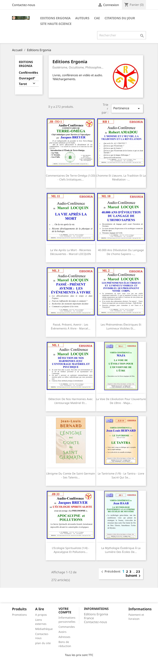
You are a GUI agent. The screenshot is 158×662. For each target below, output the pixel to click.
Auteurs (82, 18)
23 (138, 571)
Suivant (134, 576)
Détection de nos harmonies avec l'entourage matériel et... (70, 401)
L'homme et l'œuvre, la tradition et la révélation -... (121, 177)
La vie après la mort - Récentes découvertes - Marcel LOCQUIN (70, 252)
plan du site (43, 643)
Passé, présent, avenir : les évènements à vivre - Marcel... (70, 326)
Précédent (110, 571)
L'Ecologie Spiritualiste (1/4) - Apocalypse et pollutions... (70, 550)
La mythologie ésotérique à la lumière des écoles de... (121, 550)
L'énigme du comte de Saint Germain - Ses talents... (70, 475)
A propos (41, 614)
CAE (97, 18)
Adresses (64, 637)
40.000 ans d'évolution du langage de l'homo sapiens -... (121, 252)
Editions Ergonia (55, 18)
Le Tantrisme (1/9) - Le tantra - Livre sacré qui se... (121, 475)
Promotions (19, 614)
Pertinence (127, 108)
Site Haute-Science (56, 24)
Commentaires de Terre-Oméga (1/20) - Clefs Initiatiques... (70, 177)
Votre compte (64, 610)
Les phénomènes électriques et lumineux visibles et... (121, 326)
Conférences (28, 73)
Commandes (66, 627)
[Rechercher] (121, 35)
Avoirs (62, 632)
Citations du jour (120, 18)
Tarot (23, 84)
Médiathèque (44, 629)
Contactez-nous (23, 5)
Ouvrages (26, 78)
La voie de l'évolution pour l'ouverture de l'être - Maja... (121, 401)
